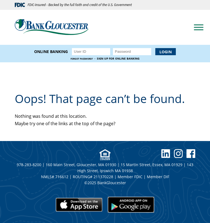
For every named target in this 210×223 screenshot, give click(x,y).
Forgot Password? (82, 58)
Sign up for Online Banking (118, 58)
